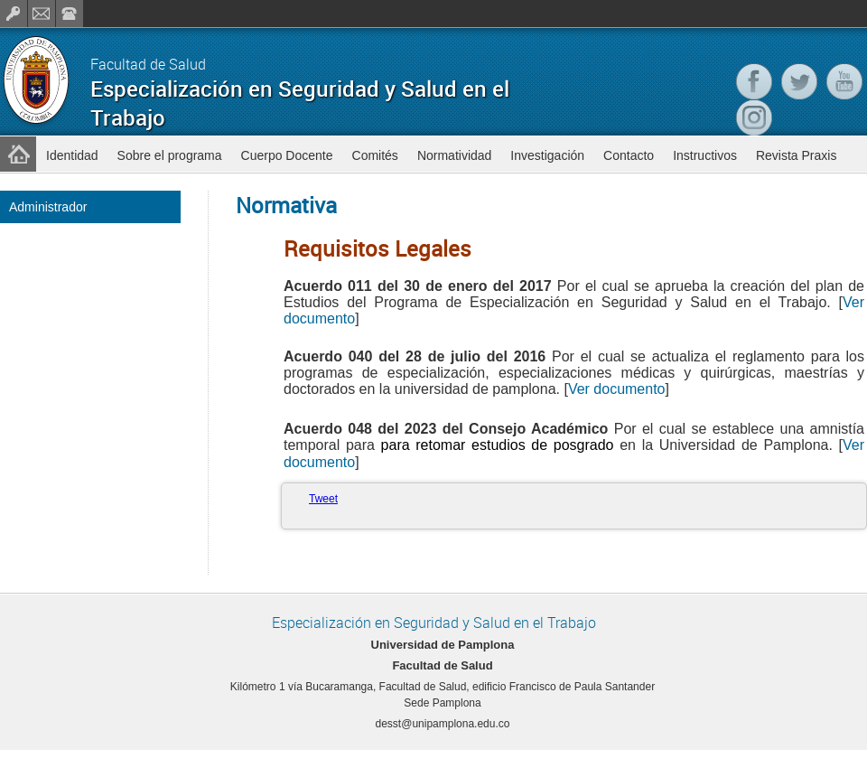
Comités (375, 155)
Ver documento (617, 389)
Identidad (72, 155)
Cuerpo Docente (287, 155)
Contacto (628, 155)
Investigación (547, 155)
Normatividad (454, 155)
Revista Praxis (796, 155)
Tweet (323, 498)
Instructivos (705, 155)
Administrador (48, 207)
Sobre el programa (169, 155)
